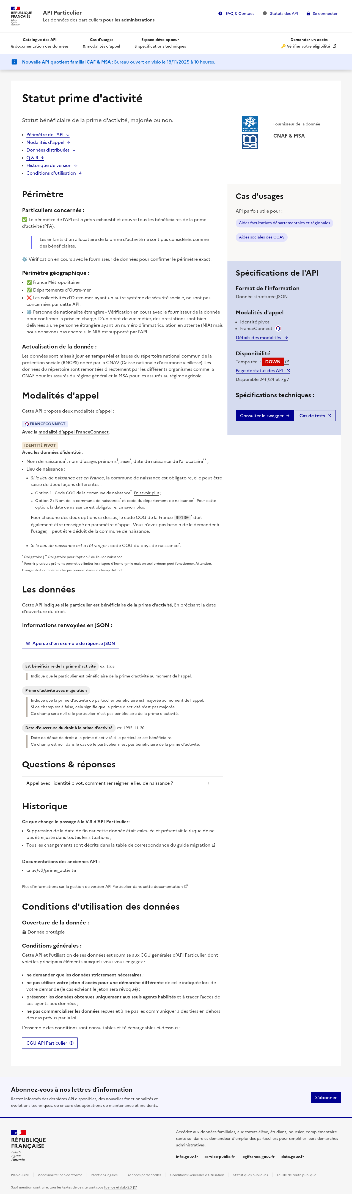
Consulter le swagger (262, 415)
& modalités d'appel (101, 43)
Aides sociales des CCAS (261, 237)
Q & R (32, 157)
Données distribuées (48, 150)
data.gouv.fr (292, 1156)
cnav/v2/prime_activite (51, 869)
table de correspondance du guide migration (163, 844)
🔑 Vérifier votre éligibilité (306, 43)
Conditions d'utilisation (51, 173)
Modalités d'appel (45, 142)
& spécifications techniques (160, 43)
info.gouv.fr (187, 1156)
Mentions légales (104, 1174)
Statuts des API (280, 14)
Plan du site (20, 1174)
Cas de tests (312, 415)
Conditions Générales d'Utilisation (197, 1174)
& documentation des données (39, 43)
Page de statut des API (260, 370)
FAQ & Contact (239, 14)
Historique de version (49, 165)
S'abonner (326, 1097)
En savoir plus (146, 493)
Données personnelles (144, 1174)
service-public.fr (220, 1156)
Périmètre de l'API (45, 134)
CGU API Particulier (46, 1042)
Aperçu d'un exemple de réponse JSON (73, 642)
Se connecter (325, 14)
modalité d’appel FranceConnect (73, 432)
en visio (153, 62)
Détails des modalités (259, 337)
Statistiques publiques (250, 1174)
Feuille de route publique (296, 1174)
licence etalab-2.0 (118, 1186)
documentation (168, 886)
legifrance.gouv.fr (258, 1156)
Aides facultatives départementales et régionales (284, 223)
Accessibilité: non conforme (60, 1174)
